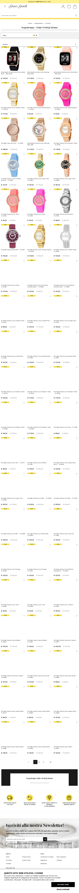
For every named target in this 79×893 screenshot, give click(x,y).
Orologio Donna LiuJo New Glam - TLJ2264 (38, 538)
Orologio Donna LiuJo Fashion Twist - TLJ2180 (65, 396)
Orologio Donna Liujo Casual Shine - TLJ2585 (13, 751)
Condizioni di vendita (47, 860)
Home (30, 27)
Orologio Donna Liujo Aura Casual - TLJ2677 (65, 644)
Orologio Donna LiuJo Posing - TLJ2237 (37, 573)
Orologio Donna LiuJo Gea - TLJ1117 (13, 466)
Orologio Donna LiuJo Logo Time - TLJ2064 (65, 183)
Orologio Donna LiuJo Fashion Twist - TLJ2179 (39, 396)
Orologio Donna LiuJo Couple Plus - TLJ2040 (39, 325)
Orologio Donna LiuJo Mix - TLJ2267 (66, 502)
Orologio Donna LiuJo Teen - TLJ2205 (10, 609)
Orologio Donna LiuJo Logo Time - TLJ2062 (12, 502)
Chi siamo (9, 864)
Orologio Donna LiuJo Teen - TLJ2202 (10, 218)
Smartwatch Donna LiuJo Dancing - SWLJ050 (38, 147)
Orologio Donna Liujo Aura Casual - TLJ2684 (38, 680)
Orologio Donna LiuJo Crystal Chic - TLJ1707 (65, 325)
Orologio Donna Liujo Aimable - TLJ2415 (37, 644)
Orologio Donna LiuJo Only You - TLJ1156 (64, 538)
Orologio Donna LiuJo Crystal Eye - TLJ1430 (12, 360)
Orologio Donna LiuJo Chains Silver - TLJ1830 (66, 254)
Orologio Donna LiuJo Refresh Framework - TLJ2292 (63, 573)
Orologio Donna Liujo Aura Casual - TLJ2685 (65, 680)
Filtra (20, 39)
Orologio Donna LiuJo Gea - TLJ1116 (65, 431)
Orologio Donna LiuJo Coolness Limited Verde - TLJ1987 (64, 289)
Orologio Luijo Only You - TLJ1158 (12, 147)
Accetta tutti (63, 884)
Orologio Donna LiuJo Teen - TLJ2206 (36, 609)
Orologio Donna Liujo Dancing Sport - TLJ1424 (65, 112)
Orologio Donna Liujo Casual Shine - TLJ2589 (39, 751)
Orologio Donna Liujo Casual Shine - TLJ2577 (13, 715)
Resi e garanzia (61, 860)
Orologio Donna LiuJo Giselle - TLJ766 (37, 467)
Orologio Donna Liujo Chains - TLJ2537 (63, 751)
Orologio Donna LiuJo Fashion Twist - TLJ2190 (65, 147)
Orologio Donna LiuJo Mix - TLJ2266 (39, 502)
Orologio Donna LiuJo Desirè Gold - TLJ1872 (65, 360)
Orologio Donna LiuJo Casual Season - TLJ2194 (39, 254)
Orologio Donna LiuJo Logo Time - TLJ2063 (38, 183)
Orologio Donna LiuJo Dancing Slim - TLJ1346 (39, 360)
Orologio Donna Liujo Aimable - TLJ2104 (11, 644)
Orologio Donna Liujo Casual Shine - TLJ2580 (39, 715)
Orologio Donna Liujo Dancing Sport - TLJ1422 (39, 112)
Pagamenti (44, 864)
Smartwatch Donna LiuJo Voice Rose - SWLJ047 (66, 76)
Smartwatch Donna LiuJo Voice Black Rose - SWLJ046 (13, 76)
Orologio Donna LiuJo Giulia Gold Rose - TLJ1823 (65, 467)
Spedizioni (44, 867)
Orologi (48, 27)
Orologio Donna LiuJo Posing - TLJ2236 (11, 573)
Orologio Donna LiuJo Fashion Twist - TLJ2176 (13, 396)
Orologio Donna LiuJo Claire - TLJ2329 (10, 289)
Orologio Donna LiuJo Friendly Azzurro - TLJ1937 (11, 183)
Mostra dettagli (63, 889)
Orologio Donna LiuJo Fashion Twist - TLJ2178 (13, 112)
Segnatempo (39, 27)
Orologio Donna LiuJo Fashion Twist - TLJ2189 (39, 431)
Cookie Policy (26, 864)
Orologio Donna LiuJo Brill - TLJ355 (13, 253)
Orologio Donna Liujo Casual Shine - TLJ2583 (65, 715)
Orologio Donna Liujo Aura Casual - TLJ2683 (12, 680)
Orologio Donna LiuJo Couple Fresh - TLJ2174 (13, 325)
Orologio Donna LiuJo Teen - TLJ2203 (36, 218)
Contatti (8, 867)
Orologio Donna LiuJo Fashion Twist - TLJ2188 (13, 431)
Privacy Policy (17, 847)
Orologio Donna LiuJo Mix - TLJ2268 (13, 537)
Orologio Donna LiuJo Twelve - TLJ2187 (64, 609)
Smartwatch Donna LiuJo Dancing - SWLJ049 (38, 76)
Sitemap (59, 864)
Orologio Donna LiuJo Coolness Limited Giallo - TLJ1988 (37, 289)
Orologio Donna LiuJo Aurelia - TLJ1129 (64, 218)
